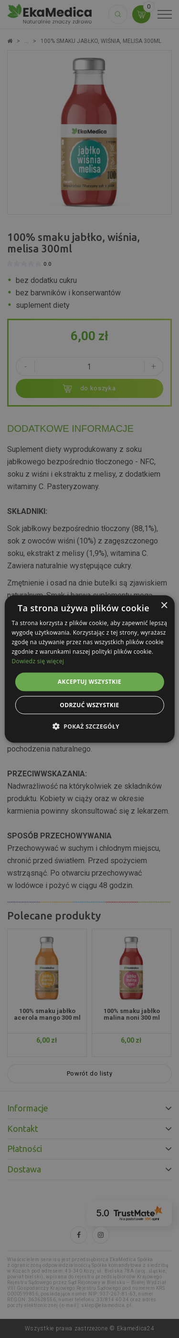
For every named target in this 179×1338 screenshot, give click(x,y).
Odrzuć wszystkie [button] (89, 704)
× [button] (164, 605)
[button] (89, 726)
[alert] (89, 669)
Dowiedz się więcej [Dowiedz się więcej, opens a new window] (37, 661)
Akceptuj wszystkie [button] (89, 682)
